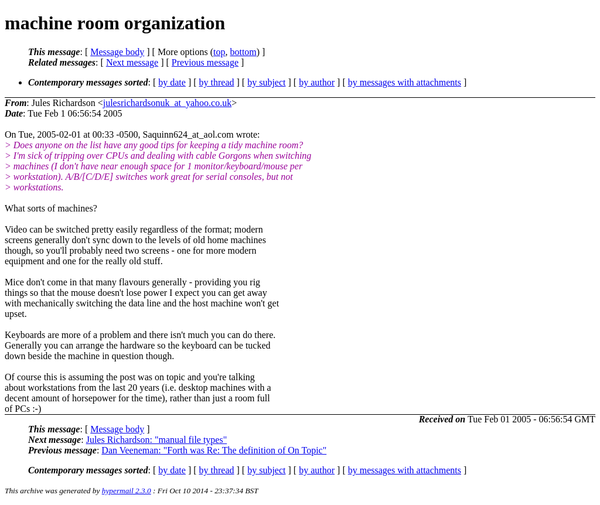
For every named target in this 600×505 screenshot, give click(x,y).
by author (317, 82)
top (219, 52)
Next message (132, 62)
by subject (266, 82)
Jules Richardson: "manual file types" (156, 440)
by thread (216, 82)
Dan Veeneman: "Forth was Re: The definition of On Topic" (213, 450)
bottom (243, 52)
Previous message (205, 62)
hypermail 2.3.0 (126, 490)
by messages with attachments (404, 82)
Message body (117, 52)
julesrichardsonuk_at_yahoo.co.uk (167, 103)
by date (172, 82)
